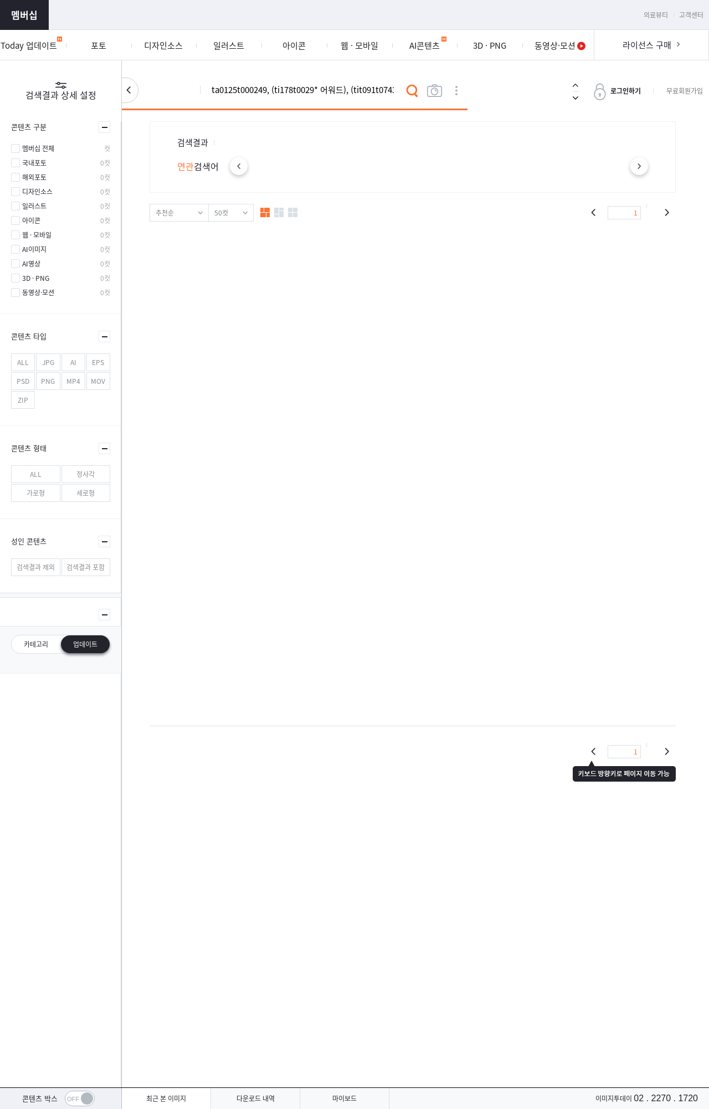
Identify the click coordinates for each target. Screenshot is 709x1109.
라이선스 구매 (647, 45)
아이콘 (31, 220)
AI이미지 (34, 249)
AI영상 (31, 263)
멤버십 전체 (38, 148)
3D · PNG (35, 278)
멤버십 (24, 15)
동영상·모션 (38, 292)
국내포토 (34, 162)
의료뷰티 (656, 15)
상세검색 (456, 91)
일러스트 (34, 206)
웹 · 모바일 (37, 234)
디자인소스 (37, 191)
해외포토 (34, 177)
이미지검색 (434, 91)
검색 (412, 91)
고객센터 (691, 15)
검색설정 (129, 90)
